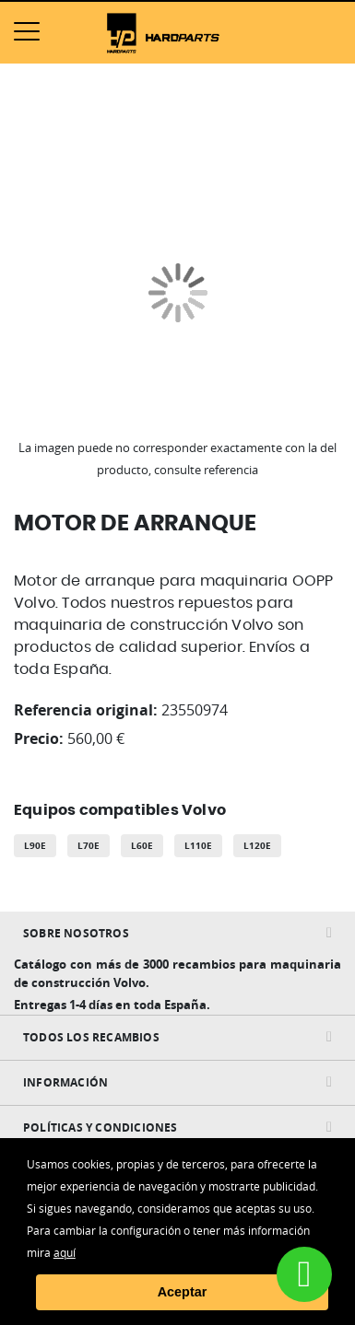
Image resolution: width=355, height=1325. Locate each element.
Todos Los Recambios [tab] (91, 1037)
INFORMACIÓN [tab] (65, 1082)
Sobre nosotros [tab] (76, 933)
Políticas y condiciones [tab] (100, 1127)
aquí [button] (64, 1252)
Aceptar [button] (182, 1291)
